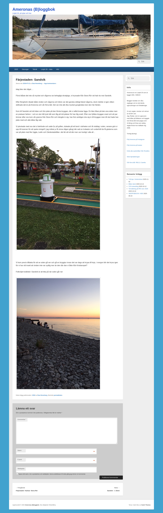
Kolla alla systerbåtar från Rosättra (138, 151)
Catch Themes (146, 505)
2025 (16, 69)
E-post (20, 459)
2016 (33, 395)
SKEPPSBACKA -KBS (135, 193)
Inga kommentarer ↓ (50, 83)
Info (57, 69)
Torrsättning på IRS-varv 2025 (138, 189)
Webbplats (21, 468)
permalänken (58, 395)
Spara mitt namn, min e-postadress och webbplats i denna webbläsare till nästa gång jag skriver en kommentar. (52, 474)
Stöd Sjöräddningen (133, 157)
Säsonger (25, 69)
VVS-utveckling (133, 186)
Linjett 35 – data (46, 69)
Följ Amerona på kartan (134, 145)
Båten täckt (132, 184)
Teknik (35, 69)
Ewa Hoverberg (37, 83)
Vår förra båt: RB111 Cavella (136, 162)
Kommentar (22, 419)
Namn (20, 450)
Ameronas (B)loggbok (33, 9)
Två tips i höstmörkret (135, 179)
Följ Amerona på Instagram (135, 139)
